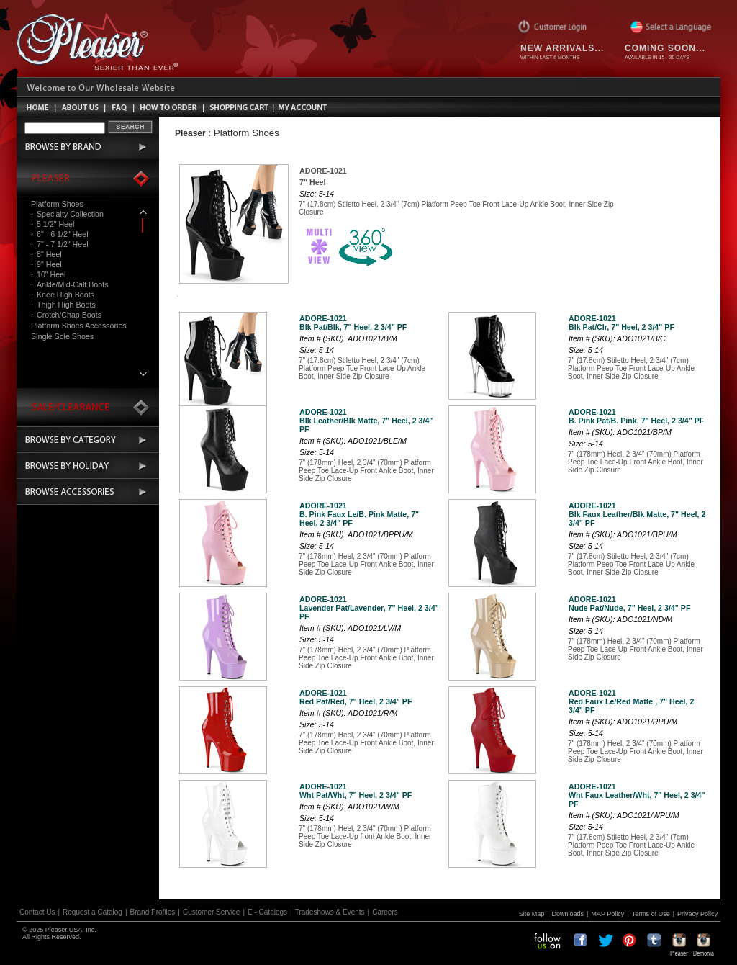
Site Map (532, 913)
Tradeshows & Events (330, 912)
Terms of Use (651, 913)
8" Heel (46, 254)
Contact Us (37, 912)
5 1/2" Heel (52, 224)
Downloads (568, 913)
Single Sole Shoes (62, 336)
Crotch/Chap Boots (66, 314)
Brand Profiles (153, 912)
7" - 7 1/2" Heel (60, 244)
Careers (385, 912)
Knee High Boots (62, 294)
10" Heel (48, 274)
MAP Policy (607, 913)
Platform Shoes (57, 203)
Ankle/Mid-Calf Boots (69, 284)
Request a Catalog (92, 912)
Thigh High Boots (63, 304)
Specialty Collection (67, 214)
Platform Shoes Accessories (79, 325)
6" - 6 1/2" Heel (60, 234)
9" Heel (46, 264)
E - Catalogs (267, 912)
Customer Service (211, 912)
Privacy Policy (697, 913)
